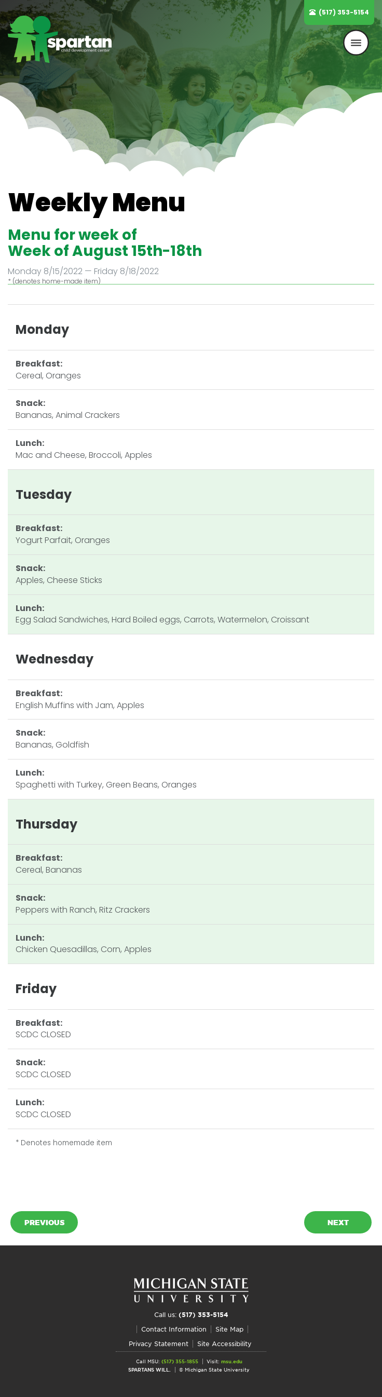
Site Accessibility (224, 1344)
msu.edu (231, 1361)
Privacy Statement (158, 1344)
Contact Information (174, 1329)
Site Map (229, 1329)
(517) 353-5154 (344, 12)
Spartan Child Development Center (60, 54)
